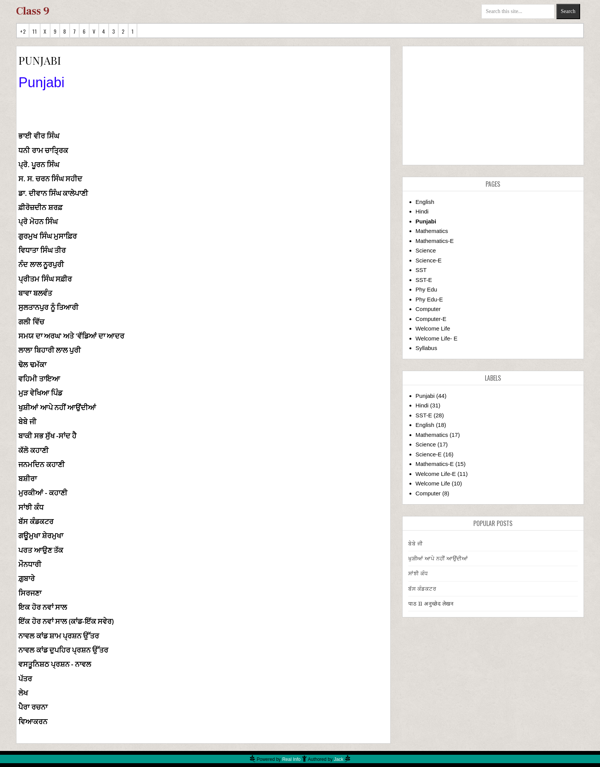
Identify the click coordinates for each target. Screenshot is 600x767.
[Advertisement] (493, 105)
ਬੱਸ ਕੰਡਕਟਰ (422, 589)
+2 (23, 31)
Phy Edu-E (429, 299)
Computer (428, 309)
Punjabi (426, 221)
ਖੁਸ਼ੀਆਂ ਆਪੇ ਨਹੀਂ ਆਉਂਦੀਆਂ (438, 558)
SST (421, 270)
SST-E (424, 280)
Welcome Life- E (437, 338)
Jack (339, 759)
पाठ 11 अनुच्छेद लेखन (430, 604)
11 (35, 31)
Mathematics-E (435, 241)
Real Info (291, 759)
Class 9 (32, 11)
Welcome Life (433, 328)
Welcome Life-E (436, 474)
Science (426, 250)
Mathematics (432, 231)
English (425, 202)
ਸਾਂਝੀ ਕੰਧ (418, 573)
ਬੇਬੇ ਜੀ (415, 544)
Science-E (429, 260)
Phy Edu (426, 289)
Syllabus (426, 348)
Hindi (422, 211)
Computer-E (431, 319)
